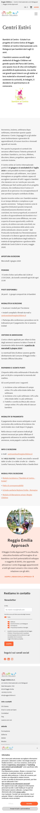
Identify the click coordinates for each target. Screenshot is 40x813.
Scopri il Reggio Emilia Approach (19, 576)
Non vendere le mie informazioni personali (16, 784)
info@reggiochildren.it (8, 695)
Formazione (14, 625)
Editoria (13, 622)
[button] (37, 748)
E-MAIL (6, 606)
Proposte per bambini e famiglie (19, 627)
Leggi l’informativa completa (15, 639)
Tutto (9, 617)
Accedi (36, 7)
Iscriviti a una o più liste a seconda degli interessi (17, 614)
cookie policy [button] (6, 769)
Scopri (9, 644)
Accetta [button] (29, 803)
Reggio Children (6, 2)
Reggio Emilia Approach (10, 4)
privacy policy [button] (21, 792)
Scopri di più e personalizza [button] (20, 808)
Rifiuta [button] (11, 803)
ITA (25, 7)
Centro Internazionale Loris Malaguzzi (26, 2)
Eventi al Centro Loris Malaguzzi (19, 623)
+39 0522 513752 (6, 692)
